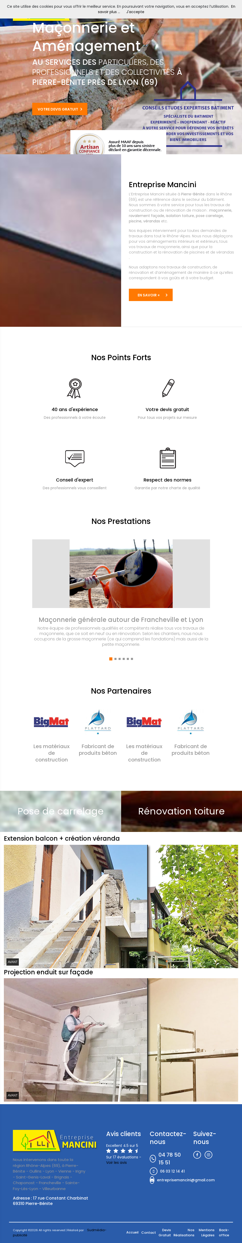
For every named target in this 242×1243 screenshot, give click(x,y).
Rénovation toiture (181, 811)
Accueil (132, 1232)
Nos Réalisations (183, 1233)
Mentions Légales (206, 1233)
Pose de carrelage (61, 811)
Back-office (224, 1233)
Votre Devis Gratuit (58, 109)
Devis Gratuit (164, 1233)
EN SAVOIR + (149, 295)
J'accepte (135, 11)
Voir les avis (116, 1162)
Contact (148, 1232)
